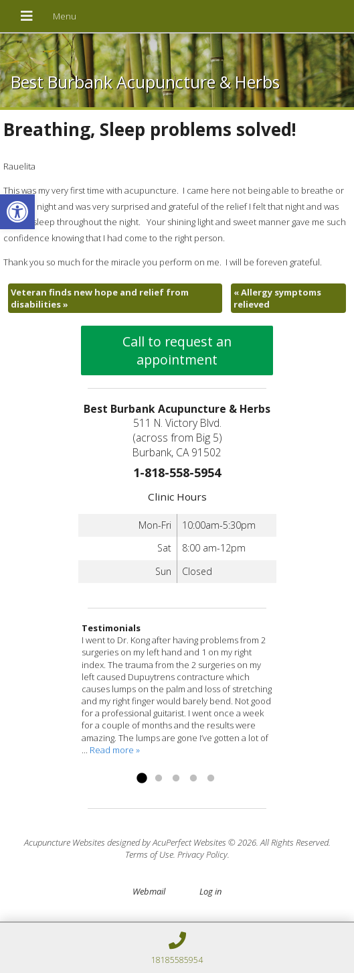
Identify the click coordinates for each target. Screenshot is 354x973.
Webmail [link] (148, 891)
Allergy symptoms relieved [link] (277, 298)
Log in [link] (210, 891)
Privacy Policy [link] (202, 854)
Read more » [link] (115, 750)
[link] (17, 211)
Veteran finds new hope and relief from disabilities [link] (100, 298)
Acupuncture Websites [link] (64, 842)
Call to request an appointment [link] (177, 350)
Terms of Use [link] (149, 854)
